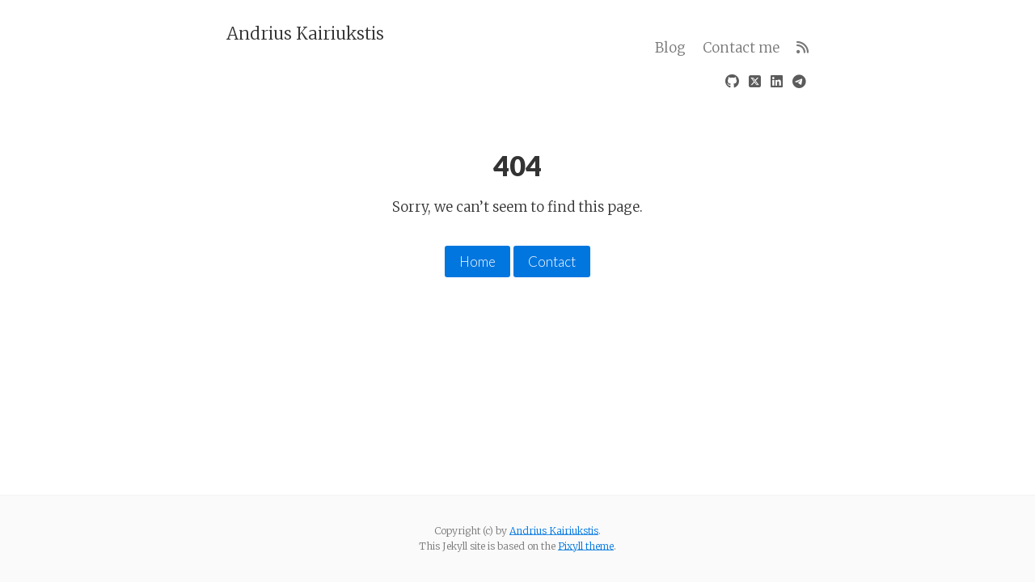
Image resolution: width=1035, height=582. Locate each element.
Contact (552, 261)
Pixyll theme (586, 546)
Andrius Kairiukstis (305, 33)
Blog (670, 48)
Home (477, 261)
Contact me (741, 48)
